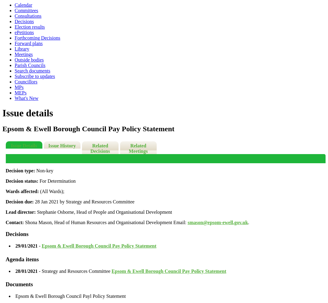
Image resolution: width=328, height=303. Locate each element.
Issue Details (24, 145)
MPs (19, 87)
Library (22, 48)
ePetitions (24, 32)
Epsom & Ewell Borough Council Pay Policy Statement (99, 245)
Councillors (26, 81)
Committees (26, 10)
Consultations (28, 16)
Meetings (24, 54)
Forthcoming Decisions (37, 38)
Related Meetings (138, 148)
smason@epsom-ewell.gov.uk (218, 222)
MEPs (21, 92)
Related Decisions (100, 148)
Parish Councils (30, 65)
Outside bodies (29, 59)
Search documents (32, 70)
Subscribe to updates (35, 76)
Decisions (24, 21)
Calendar (23, 5)
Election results (30, 27)
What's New (26, 98)
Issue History (62, 145)
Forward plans (29, 43)
